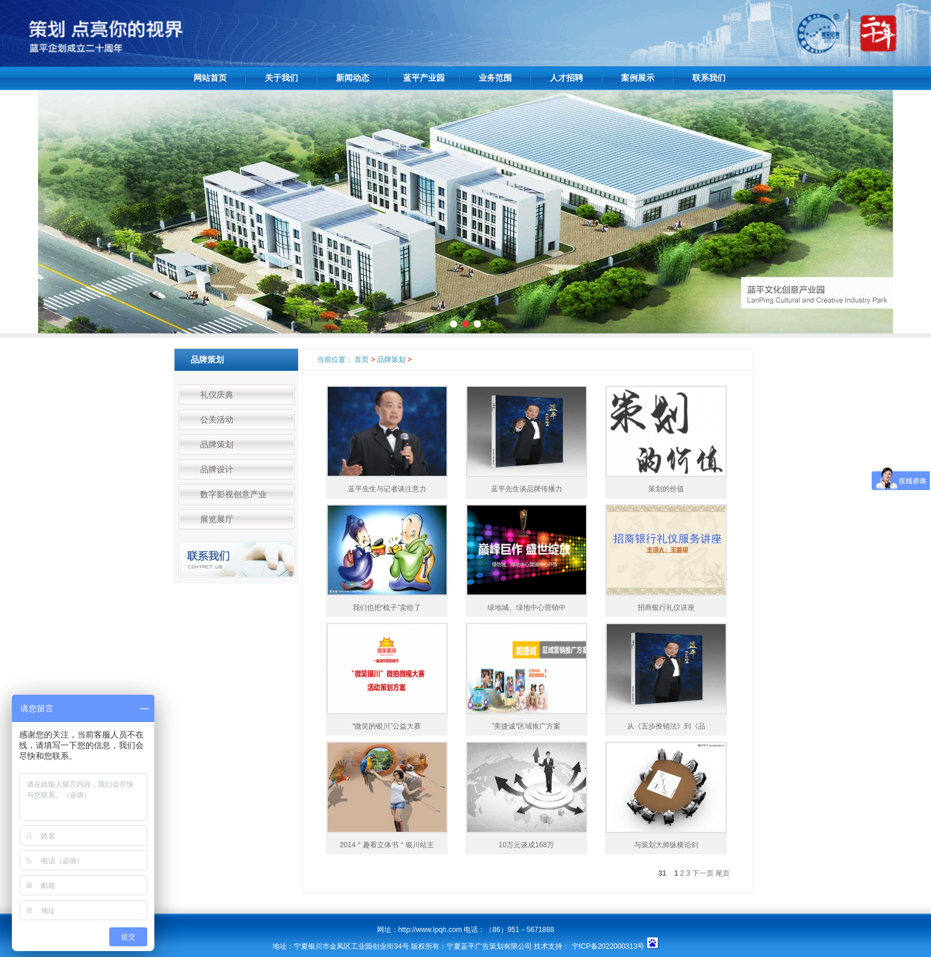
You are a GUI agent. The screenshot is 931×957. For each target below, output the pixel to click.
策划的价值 (666, 489)
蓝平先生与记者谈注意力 (387, 489)
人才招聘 (566, 78)
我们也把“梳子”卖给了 (387, 607)
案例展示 (637, 78)
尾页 (722, 873)
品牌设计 (216, 469)
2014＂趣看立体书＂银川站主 (387, 845)
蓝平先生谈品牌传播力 (526, 489)
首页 (361, 359)
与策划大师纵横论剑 (666, 845)
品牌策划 (216, 444)
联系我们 (709, 78)
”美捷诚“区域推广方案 (526, 726)
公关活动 (216, 419)
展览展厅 (216, 519)
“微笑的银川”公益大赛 (387, 726)
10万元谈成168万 (526, 845)
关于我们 (281, 78)
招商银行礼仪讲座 (666, 607)
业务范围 (495, 78)
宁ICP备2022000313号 (609, 946)
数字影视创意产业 (233, 494)
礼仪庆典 (216, 394)
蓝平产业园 (424, 78)
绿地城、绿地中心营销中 (526, 607)
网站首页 (210, 78)
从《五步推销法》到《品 (666, 726)
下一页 (703, 873)
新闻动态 (352, 78)
